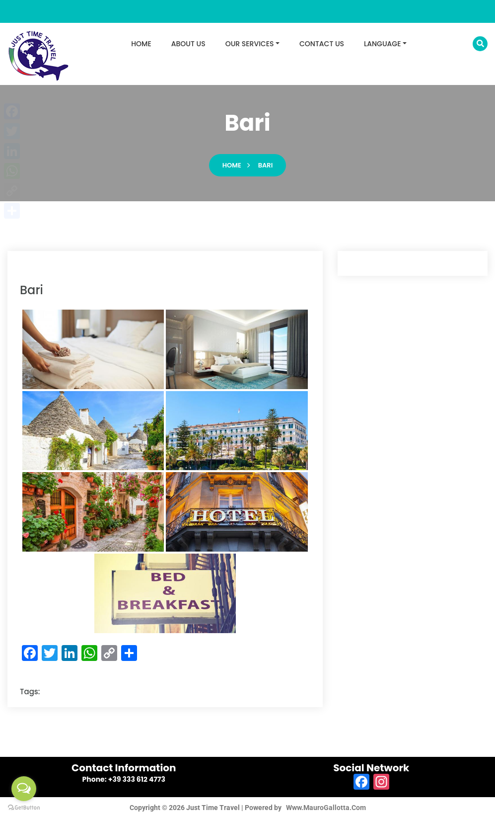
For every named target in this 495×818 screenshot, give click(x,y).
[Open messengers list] (23, 788)
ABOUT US (188, 44)
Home (231, 165)
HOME (141, 44)
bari (265, 165)
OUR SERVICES (249, 44)
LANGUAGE (382, 44)
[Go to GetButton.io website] (24, 808)
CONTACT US (321, 44)
